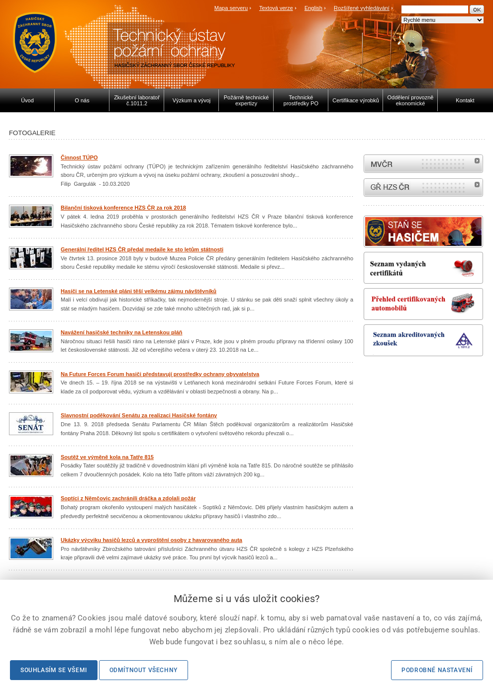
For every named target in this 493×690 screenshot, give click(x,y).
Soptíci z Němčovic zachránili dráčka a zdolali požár (128, 498)
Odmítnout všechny (143, 670)
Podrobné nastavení (437, 670)
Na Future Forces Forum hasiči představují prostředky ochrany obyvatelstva (160, 374)
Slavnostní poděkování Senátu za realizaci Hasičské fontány (139, 415)
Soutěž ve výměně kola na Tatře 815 (107, 457)
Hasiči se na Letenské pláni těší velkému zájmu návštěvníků (138, 291)
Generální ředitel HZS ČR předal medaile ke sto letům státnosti (142, 249)
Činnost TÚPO (79, 157)
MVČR (423, 163)
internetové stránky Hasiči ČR (423, 187)
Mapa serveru (231, 8)
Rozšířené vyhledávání (362, 8)
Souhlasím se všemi (53, 670)
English (313, 8)
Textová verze (276, 8)
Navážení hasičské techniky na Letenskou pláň (122, 332)
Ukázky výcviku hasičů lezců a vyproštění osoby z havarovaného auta (151, 540)
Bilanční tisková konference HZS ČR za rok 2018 (123, 208)
